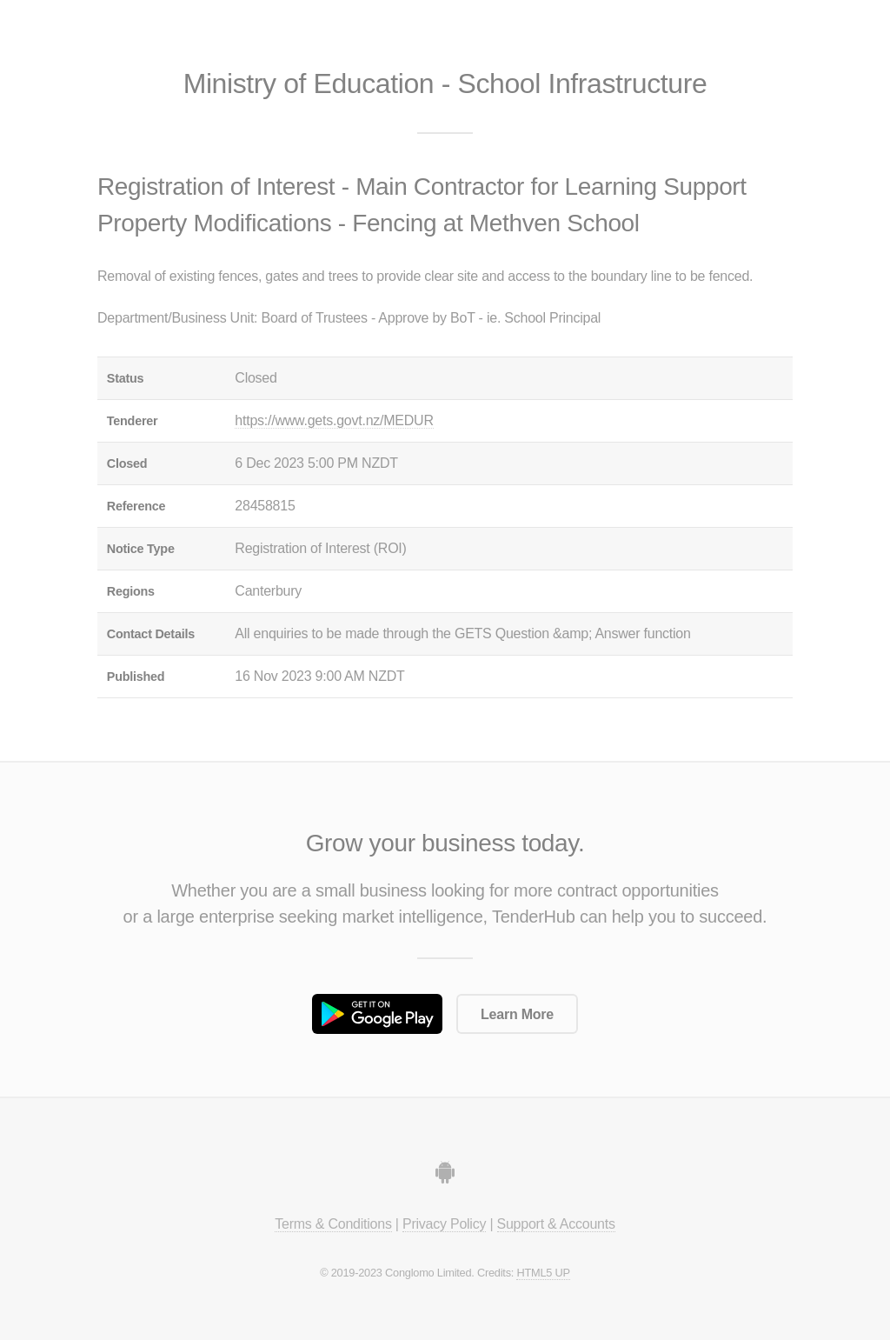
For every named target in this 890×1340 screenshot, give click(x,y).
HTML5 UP (542, 1272)
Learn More (517, 1014)
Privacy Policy (444, 1224)
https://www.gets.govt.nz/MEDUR (334, 420)
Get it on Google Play (377, 1014)
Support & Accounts (556, 1224)
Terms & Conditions (333, 1224)
